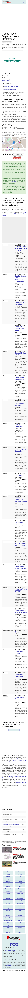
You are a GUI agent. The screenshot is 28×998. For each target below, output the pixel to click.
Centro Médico (23, 42)
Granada (8, 893)
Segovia (20, 920)
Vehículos (15, 861)
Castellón (8, 886)
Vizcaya (20, 929)
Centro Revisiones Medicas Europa (21, 499)
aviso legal (9, 965)
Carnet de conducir (17, 847)
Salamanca (20, 917)
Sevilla (7, 922)
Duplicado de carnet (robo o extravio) (11, 824)
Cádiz (8, 883)
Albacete (20, 871)
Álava (8, 871)
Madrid (20, 908)
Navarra (20, 913)
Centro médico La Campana (20, 378)
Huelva (20, 896)
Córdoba (20, 888)
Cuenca (8, 891)
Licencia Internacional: (8, 826)
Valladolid (8, 929)
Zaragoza (20, 932)
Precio (18, 758)
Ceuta (20, 886)
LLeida (20, 905)
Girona (20, 891)
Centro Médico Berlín (20, 354)
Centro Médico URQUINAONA (20, 567)
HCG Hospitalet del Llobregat (21, 544)
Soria (20, 922)
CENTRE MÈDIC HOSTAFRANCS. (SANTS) (21, 248)
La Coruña (20, 900)
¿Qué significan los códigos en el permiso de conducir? (19, 849)
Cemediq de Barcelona (19, 303)
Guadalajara (20, 893)
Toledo (8, 927)
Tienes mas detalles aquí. (16, 174)
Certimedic (19, 522)
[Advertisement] (12, 18)
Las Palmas (20, 903)
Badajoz (8, 879)
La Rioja (8, 903)
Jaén (8, 900)
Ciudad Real (8, 888)
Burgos (8, 881)
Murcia (8, 913)
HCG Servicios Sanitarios (20, 426)
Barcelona (20, 879)
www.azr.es (13, 972)
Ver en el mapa (6, 80)
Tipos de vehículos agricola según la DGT (19, 863)
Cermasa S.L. (20, 475)
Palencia (20, 915)
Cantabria (20, 883)
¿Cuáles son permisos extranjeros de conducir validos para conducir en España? (18, 857)
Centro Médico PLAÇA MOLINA (21, 611)
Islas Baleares (20, 898)
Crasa (17, 632)
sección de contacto (12, 964)
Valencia (20, 927)
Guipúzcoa (8, 896)
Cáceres (20, 881)
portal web (14, 181)
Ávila (20, 876)
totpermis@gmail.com (10, 89)
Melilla (20, 910)
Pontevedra (8, 917)
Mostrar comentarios (14, 730)
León (8, 905)
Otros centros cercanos (18, 154)
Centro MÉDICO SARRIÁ (21, 590)
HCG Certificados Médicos (19, 403)
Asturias (8, 876)
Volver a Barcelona (18, 156)
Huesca (8, 898)
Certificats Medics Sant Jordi (19, 328)
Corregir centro (17, 158)
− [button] (3, 141)
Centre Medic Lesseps (20, 652)
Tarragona (8, 925)
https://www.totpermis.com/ (11, 86)
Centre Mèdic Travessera (20, 675)
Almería (20, 874)
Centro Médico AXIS (20, 698)
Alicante (8, 874)
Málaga (8, 910)
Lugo (8, 908)
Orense (8, 915)
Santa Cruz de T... (8, 920)
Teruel (20, 925)
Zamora (8, 932)
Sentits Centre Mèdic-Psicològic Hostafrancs (20, 278)
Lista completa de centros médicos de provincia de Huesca (14, 214)
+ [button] (3, 139)
